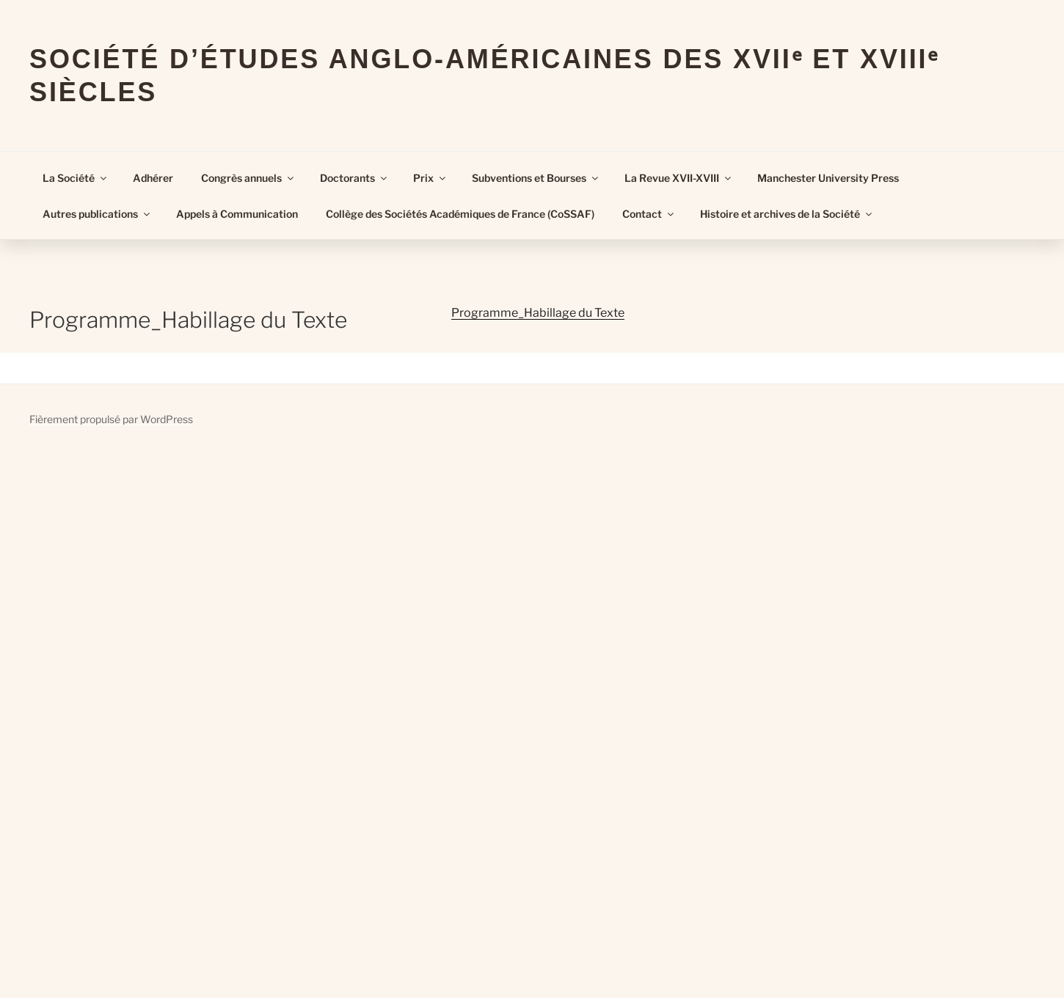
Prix (430, 178)
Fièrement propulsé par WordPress (111, 419)
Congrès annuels (248, 178)
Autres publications (97, 214)
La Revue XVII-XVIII (678, 178)
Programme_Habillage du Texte (537, 313)
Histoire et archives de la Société (787, 214)
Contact (649, 214)
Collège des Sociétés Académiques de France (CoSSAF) (460, 214)
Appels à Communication (237, 214)
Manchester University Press (828, 178)
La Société (76, 178)
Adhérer (153, 178)
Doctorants (354, 178)
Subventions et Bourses (536, 178)
